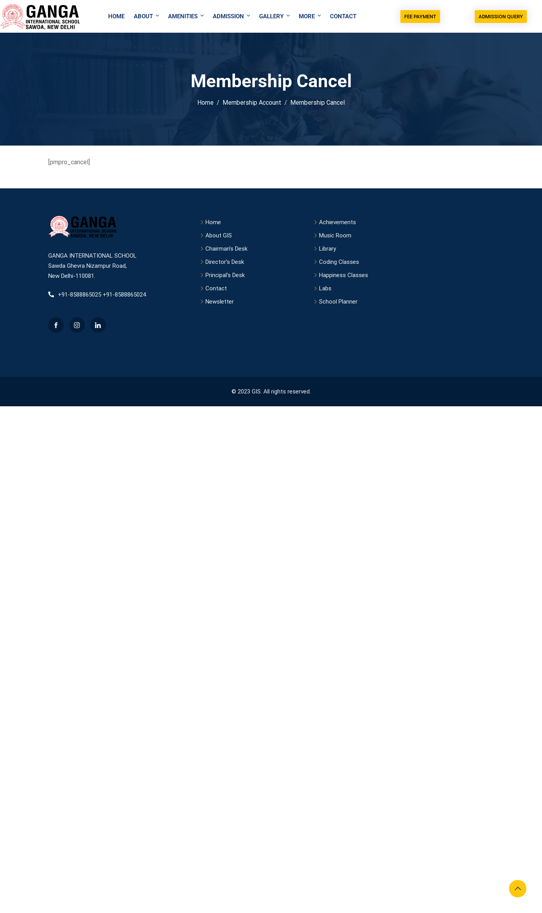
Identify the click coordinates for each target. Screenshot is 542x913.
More (310, 16)
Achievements (337, 222)
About (147, 16)
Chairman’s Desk (226, 248)
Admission (232, 16)
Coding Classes (339, 261)
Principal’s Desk (225, 275)
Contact (343, 16)
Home (116, 16)
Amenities (186, 16)
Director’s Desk (224, 261)
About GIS (218, 235)
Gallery (275, 16)
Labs (325, 288)
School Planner (338, 301)
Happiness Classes (343, 275)
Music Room (335, 235)
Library (327, 248)
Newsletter (219, 301)
